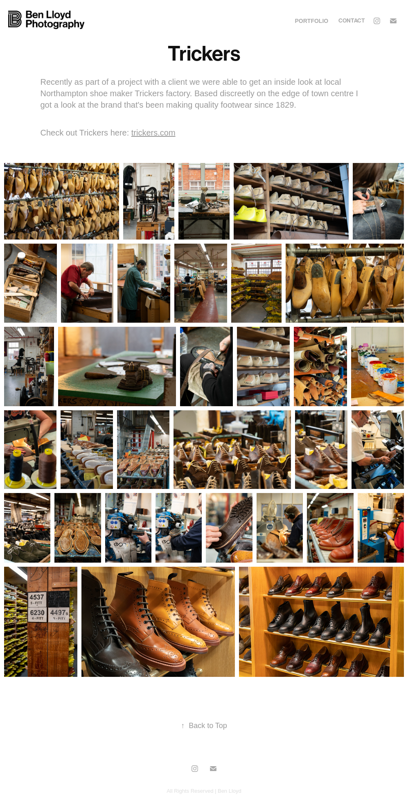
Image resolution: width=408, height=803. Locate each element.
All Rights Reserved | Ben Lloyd (204, 791)
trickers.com (153, 132)
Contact (351, 20)
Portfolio (312, 21)
